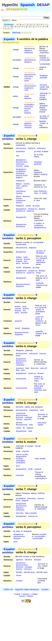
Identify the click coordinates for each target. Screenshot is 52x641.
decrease (43, 85)
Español (9, 39)
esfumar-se (20, 211)
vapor (36, 381)
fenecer (27, 259)
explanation (44, 53)
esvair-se (30, 211)
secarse (19, 193)
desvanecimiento (23, 284)
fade (27, 368)
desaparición (21, 217)
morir (18, 186)
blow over (35, 368)
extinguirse (20, 181)
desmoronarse (22, 415)
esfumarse (28, 53)
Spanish (27, 5)
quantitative (40, 262)
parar (18, 263)
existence (39, 321)
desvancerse (29, 48)
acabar (18, 257)
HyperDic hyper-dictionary (27, 589)
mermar (19, 420)
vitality (44, 193)
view (38, 200)
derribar (19, 423)
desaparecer (21, 160)
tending (37, 377)
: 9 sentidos (19, 137)
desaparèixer (21, 209)
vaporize (30, 428)
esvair (38, 273)
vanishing (38, 390)
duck (18, 466)
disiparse (28, 51)
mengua (19, 581)
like (42, 379)
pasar (26, 81)
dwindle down (42, 572)
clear (15, 542)
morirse (27, 184)
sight (45, 198)
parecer (19, 202)
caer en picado (22, 454)
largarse (27, 113)
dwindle (19, 572)
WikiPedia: (22, 33)
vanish (28, 206)
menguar (28, 127)
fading (36, 386)
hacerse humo (27, 110)
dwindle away (29, 572)
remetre (40, 373)
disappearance (40, 228)
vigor (36, 193)
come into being (39, 318)
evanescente (21, 379)
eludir (26, 96)
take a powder (31, 513)
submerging (40, 478)
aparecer (26, 196)
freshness (42, 191)
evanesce (20, 368)
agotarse (27, 123)
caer (17, 156)
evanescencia (21, 388)
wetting (38, 474)
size (39, 416)
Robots (30, 596)
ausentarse (20, 151)
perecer (19, 188)
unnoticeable (45, 60)
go (35, 155)
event (42, 276)
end (45, 187)
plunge (42, 95)
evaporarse (28, 88)
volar (26, 90)
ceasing (39, 285)
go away (43, 116)
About (14, 20)
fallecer (19, 184)
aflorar (18, 196)
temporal (43, 258)
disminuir (28, 125)
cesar (25, 257)
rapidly (42, 87)
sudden (39, 223)
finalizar (19, 261)
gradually (43, 78)
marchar (27, 79)
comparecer (20, 200)
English (17, 594)
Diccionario (8, 25)
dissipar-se (32, 209)
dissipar (42, 209)
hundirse (19, 459)
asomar (19, 198)
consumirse (20, 413)
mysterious (38, 226)
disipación (20, 286)
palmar (24, 186)
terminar (25, 263)
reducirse (27, 420)
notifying (43, 110)
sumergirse (20, 461)
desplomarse (21, 456)
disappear (44, 75)
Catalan (34, 594)
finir (25, 261)
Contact (44, 589)
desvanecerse (30, 60)
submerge (44, 93)
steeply (42, 459)
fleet (17, 370)
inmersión (20, 475)
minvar (18, 575)
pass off (43, 368)
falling (36, 157)
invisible (43, 58)
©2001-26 (8, 589)
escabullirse (29, 105)
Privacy (22, 596)
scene (38, 325)
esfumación (20, 227)
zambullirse (20, 463)
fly (24, 428)
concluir (19, 259)
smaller (43, 123)
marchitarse (20, 191)
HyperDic (10, 5)
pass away (42, 423)
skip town (20, 513)
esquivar (27, 98)
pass (23, 370)
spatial (38, 260)
